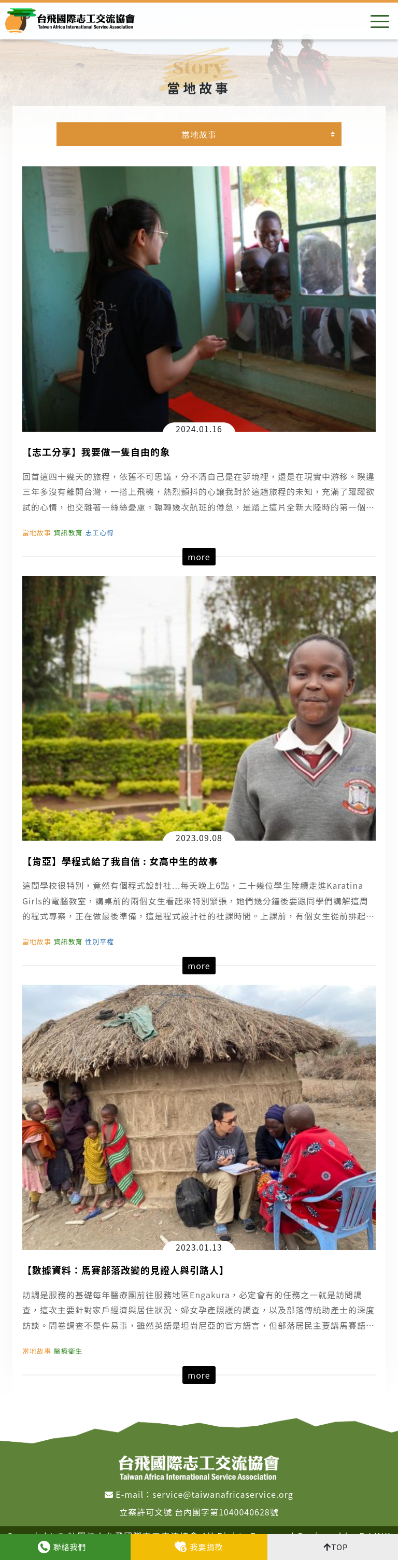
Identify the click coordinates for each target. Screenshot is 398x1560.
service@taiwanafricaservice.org (222, 1494)
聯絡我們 (69, 1546)
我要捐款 (206, 1546)
